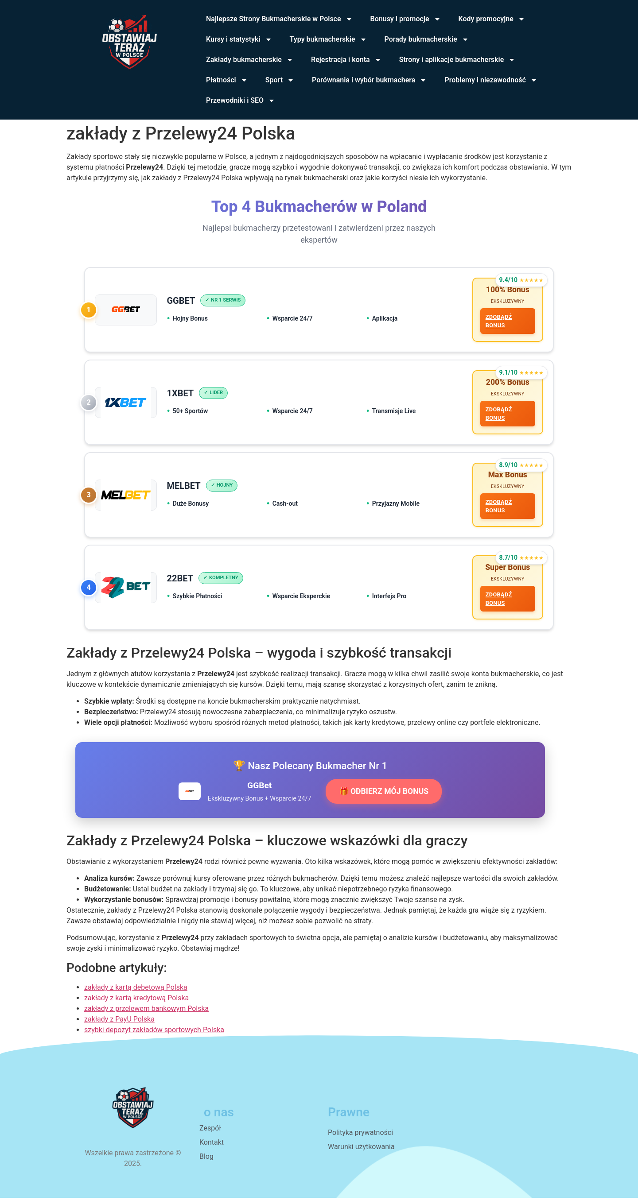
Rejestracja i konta (346, 60)
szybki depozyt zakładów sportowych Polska (154, 1036)
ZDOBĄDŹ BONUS (498, 321)
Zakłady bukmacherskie (249, 60)
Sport (279, 80)
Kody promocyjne (492, 19)
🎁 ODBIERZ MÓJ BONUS (383, 797)
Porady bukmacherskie (427, 39)
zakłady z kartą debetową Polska (135, 993)
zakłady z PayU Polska (119, 1025)
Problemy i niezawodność (490, 80)
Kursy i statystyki (239, 39)
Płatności (227, 80)
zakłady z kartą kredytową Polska (136, 1004)
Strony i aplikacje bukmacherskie (457, 60)
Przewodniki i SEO (240, 100)
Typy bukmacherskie (328, 39)
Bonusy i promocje (405, 19)
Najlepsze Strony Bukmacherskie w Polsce (279, 19)
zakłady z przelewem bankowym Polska (146, 1014)
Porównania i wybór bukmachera (369, 80)
